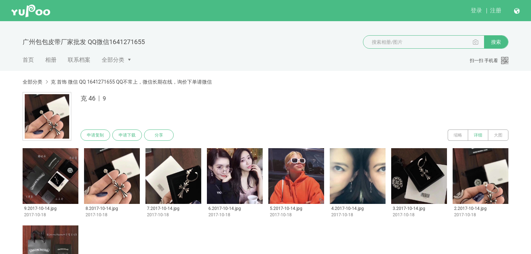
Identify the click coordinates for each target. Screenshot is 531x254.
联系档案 (79, 59)
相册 (50, 59)
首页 (28, 59)
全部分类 (113, 59)
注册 (495, 10)
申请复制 (95, 135)
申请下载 (127, 135)
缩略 (458, 135)
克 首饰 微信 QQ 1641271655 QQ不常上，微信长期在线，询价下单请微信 (131, 82)
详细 (478, 135)
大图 (498, 135)
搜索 (496, 42)
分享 (159, 135)
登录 (476, 10)
